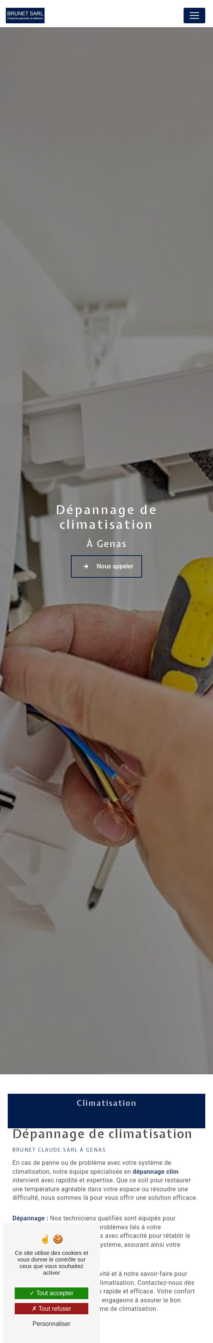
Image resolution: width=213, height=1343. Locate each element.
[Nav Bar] (194, 15)
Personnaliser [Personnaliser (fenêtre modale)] (51, 1323)
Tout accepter (51, 1293)
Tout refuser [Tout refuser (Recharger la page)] (51, 1308)
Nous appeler (106, 566)
